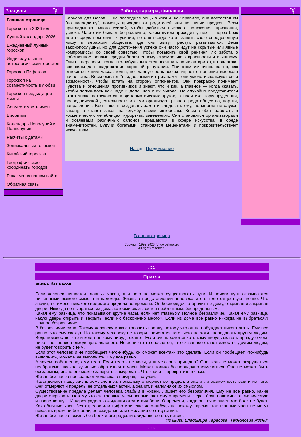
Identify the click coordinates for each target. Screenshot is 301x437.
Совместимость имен (28, 106)
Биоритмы (17, 115)
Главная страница (152, 235)
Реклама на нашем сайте (32, 175)
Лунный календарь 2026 (31, 36)
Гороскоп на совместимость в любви (31, 83)
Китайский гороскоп (26, 154)
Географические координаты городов (27, 165)
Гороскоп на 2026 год (28, 28)
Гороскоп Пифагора (26, 71)
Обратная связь (23, 184)
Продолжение (160, 148)
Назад (136, 148)
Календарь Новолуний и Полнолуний (31, 126)
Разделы (16, 10)
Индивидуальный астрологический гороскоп (33, 61)
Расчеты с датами (25, 137)
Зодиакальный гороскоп (31, 145)
